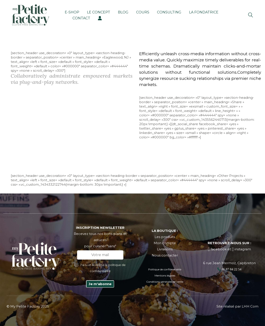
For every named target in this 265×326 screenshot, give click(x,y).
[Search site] (250, 15)
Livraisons (165, 249)
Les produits (165, 237)
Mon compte (165, 243)
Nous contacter (165, 255)
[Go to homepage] (30, 15)
